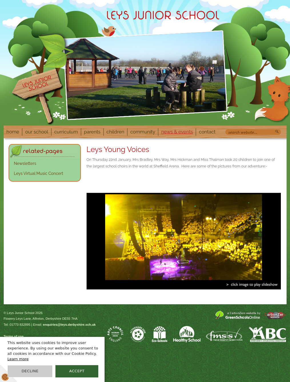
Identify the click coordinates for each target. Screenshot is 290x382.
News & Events (177, 132)
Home (13, 132)
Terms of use (14, 336)
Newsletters (25, 163)
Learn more (18, 359)
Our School (36, 132)
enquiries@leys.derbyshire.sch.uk (69, 324)
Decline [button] (29, 371)
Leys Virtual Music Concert (38, 173)
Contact (207, 132)
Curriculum (66, 132)
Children (115, 132)
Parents (92, 132)
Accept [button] (76, 371)
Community (142, 132)
